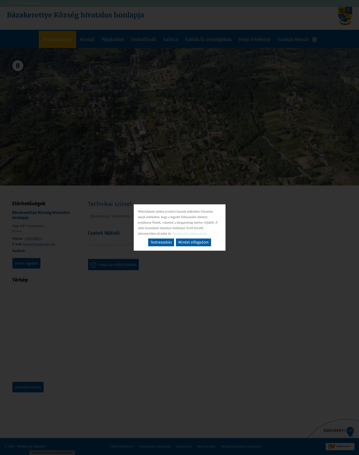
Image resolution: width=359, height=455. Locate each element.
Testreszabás (161, 242)
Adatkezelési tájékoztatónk (189, 233)
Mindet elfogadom (193, 242)
